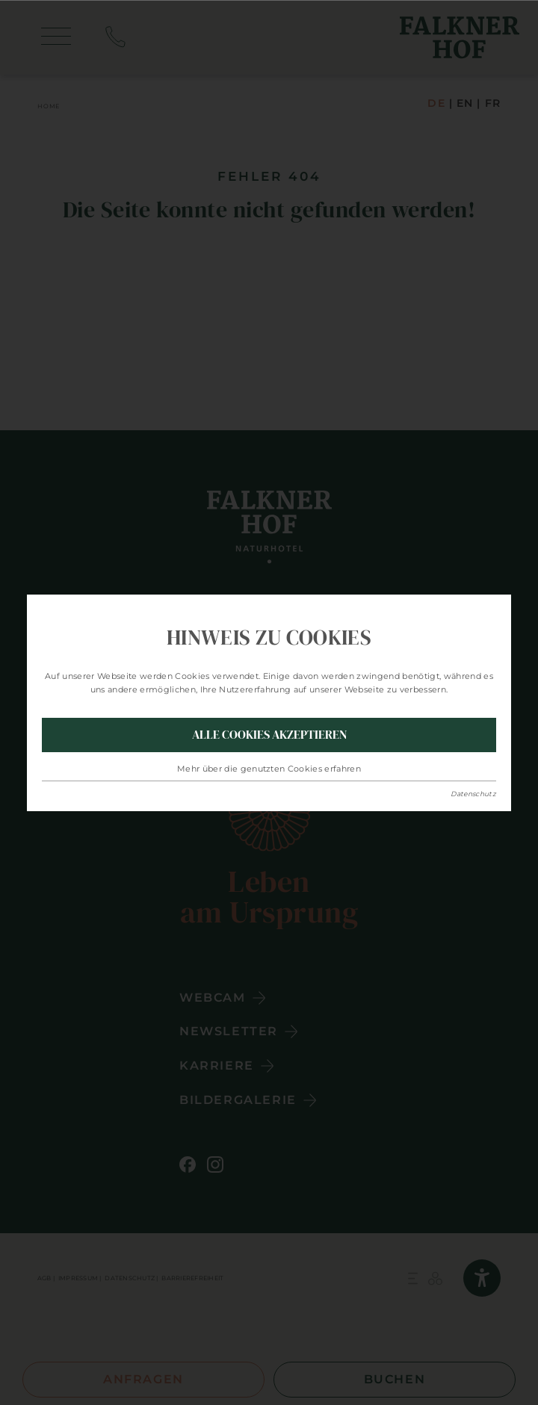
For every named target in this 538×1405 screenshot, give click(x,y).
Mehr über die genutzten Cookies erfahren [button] (269, 768)
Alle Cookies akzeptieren (269, 734)
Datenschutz (473, 794)
